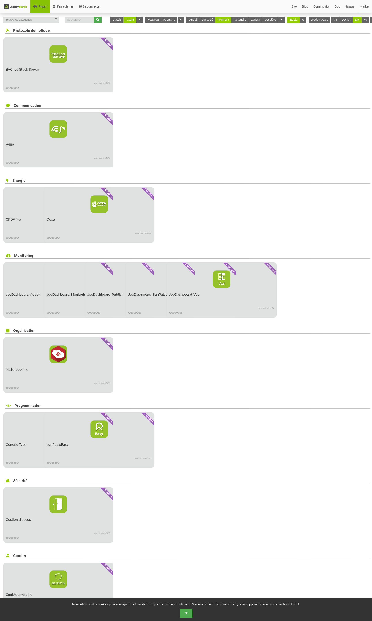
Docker (346, 19)
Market (364, 6)
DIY (357, 19)
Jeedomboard (319, 19)
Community (321, 6)
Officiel (193, 19)
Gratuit (117, 19)
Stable (293, 19)
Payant (130, 19)
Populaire (169, 19)
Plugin (40, 6)
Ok (186, 613)
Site (294, 6)
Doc (337, 6)
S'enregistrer (63, 6)
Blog (305, 6)
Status (349, 6)
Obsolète (270, 19)
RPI (335, 19)
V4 (365, 19)
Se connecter (89, 6)
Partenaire (240, 19)
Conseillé (207, 19)
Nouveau (153, 19)
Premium (223, 19)
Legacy (255, 19)
